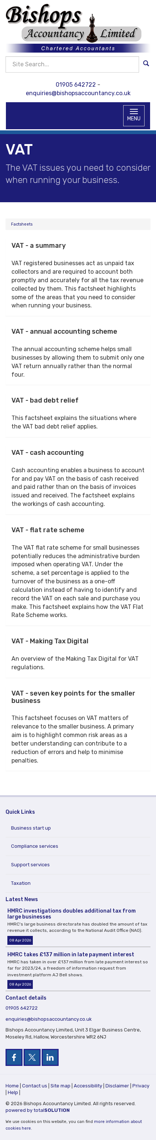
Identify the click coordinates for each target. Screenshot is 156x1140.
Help (13, 1092)
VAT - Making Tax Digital (50, 641)
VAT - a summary (38, 245)
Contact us (34, 1086)
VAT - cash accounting (47, 453)
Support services (30, 864)
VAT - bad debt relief (45, 400)
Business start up (31, 828)
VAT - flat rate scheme (47, 530)
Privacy (140, 1086)
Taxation (21, 883)
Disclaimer (117, 1086)
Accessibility (88, 1086)
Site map (60, 1086)
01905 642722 (76, 84)
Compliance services (34, 846)
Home (12, 1086)
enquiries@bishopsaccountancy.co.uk (78, 93)
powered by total (38, 1110)
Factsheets (21, 224)
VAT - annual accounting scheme (64, 331)
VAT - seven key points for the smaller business (73, 697)
